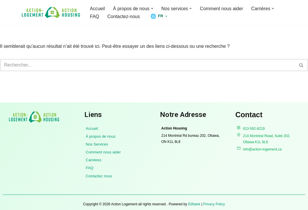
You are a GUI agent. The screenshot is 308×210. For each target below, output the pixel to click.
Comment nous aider (221, 8)
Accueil (97, 8)
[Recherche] (147, 65)
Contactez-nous (123, 16)
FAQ (94, 16)
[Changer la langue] (159, 16)
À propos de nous (100, 136)
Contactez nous (99, 176)
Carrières (93, 160)
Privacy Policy (214, 204)
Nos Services (97, 144)
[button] (152, 8)
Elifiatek (194, 204)
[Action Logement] (51, 12)
